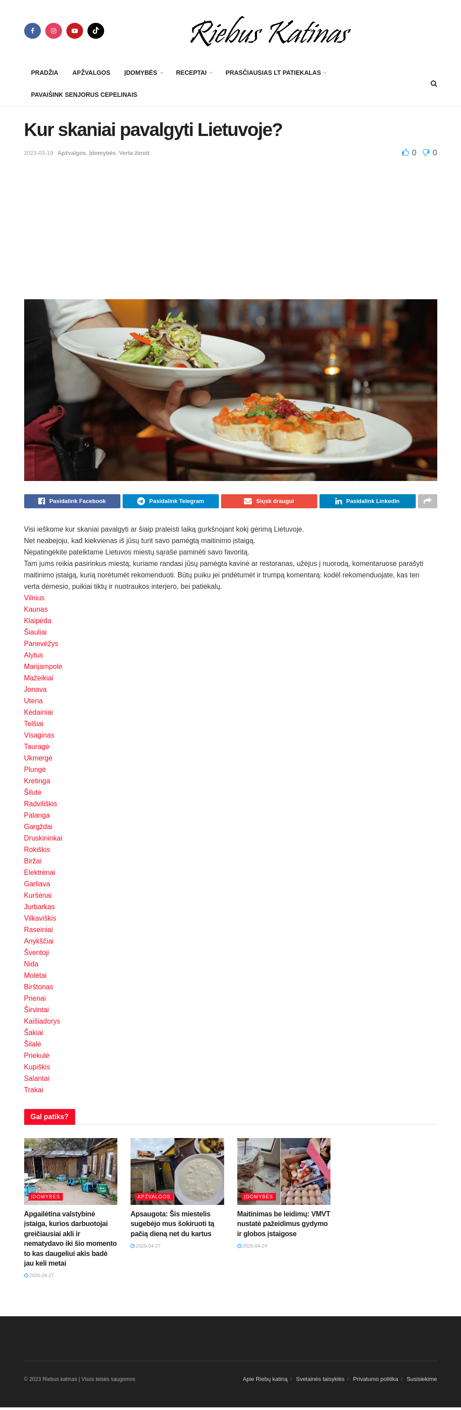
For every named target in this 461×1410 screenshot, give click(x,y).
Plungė (35, 772)
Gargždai (38, 829)
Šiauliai (35, 635)
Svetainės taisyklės (320, 1381)
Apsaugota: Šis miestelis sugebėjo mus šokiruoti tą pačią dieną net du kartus (172, 1226)
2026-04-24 (252, 1248)
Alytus (34, 657)
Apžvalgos (91, 72)
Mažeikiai (39, 680)
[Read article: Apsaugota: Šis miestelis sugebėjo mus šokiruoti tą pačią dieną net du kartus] (177, 1174)
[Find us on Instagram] (53, 31)
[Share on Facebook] (72, 502)
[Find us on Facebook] (32, 31)
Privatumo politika (375, 1381)
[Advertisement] (230, 224)
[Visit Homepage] (270, 30)
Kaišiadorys (42, 1024)
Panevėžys (41, 646)
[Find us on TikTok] (95, 31)
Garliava (37, 886)
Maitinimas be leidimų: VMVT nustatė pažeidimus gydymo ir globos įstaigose (283, 1226)
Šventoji (36, 955)
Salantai (37, 1081)
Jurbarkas (39, 909)
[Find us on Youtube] (74, 31)
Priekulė (37, 1058)
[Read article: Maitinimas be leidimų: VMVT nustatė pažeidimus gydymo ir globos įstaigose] (284, 1174)
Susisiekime (422, 1381)
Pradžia (44, 72)
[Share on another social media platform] (427, 502)
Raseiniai (38, 932)
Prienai (35, 1001)
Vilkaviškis (40, 921)
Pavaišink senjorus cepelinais (84, 94)
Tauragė (37, 749)
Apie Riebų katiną (265, 1381)
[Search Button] (434, 84)
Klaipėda (37, 623)
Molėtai (35, 978)
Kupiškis (37, 1069)
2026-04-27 (39, 1278)
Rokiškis (37, 852)
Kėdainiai (38, 715)
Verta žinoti (134, 153)
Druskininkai (43, 841)
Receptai (191, 72)
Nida (31, 966)
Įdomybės (140, 72)
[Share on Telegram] (171, 502)
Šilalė (32, 1046)
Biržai (33, 863)
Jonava (35, 692)
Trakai (34, 1092)
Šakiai (34, 1035)
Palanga (37, 818)
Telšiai (34, 726)
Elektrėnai (39, 875)
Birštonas (39, 989)
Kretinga (37, 783)
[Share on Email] (269, 502)
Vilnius (34, 600)
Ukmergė (38, 760)
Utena (33, 703)
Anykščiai (39, 943)
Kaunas (36, 612)
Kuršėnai (38, 898)
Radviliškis (41, 806)
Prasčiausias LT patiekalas (273, 72)
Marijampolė (43, 669)
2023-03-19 (39, 153)
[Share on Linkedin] (367, 502)
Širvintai (36, 1012)
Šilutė (33, 795)
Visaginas (39, 738)
